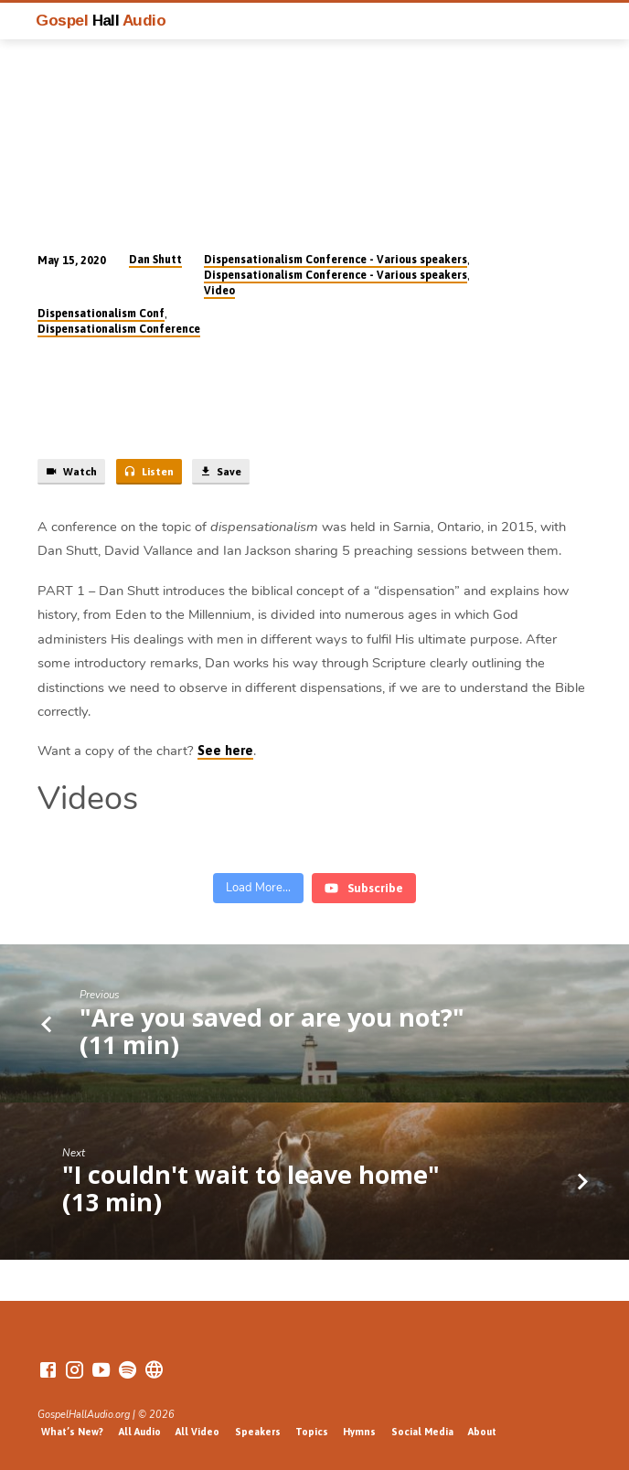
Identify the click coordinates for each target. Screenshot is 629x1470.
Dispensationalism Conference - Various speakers (335, 259)
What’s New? (72, 1431)
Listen (148, 471)
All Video (197, 1431)
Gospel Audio (100, 20)
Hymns (359, 1431)
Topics (311, 1431)
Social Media (422, 1431)
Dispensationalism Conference (118, 329)
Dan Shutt (155, 259)
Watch (71, 471)
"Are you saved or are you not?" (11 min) (272, 1030)
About (482, 1431)
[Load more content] (258, 888)
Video (219, 290)
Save (220, 471)
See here (225, 750)
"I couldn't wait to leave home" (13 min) (251, 1188)
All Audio (140, 1431)
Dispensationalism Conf (101, 313)
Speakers (258, 1431)
